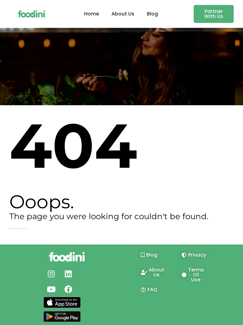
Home (91, 13)
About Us (122, 13)
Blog (152, 13)
